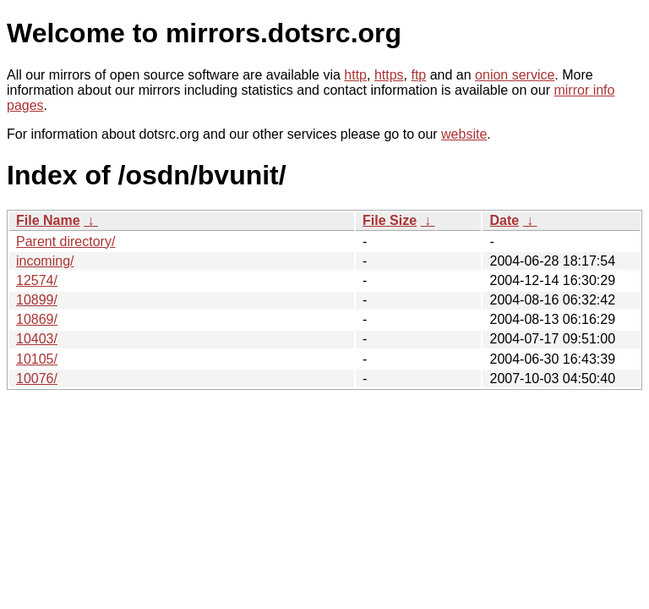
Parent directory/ (65, 241)
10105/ (36, 359)
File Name (48, 220)
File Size (390, 220)
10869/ (36, 319)
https (389, 75)
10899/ (36, 300)
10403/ (36, 339)
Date (504, 220)
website (464, 134)
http (355, 75)
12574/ (36, 280)
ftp (418, 75)
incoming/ (45, 261)
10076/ (36, 378)
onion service (514, 75)
